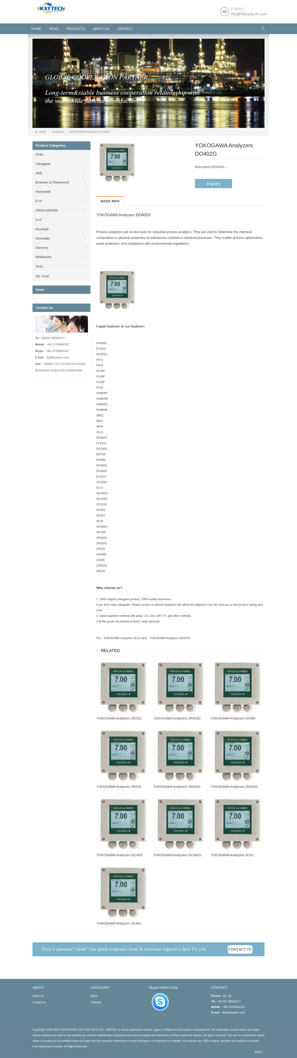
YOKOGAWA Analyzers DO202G (169, 638)
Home (42, 131)
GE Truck (42, 276)
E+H (39, 201)
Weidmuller (44, 257)
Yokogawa (43, 164)
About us (101, 29)
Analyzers (58, 131)
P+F (39, 220)
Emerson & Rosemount (52, 182)
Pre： (99, 638)
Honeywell (43, 191)
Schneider (43, 238)
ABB (39, 173)
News (54, 29)
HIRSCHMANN (47, 210)
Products (76, 29)
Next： (145, 638)
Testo (39, 266)
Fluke (39, 154)
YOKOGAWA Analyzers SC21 (121, 638)
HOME (36, 29)
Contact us (39, 1002)
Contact (125, 29)
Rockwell (42, 229)
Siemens (42, 248)
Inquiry (213, 183)
